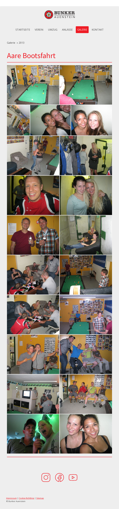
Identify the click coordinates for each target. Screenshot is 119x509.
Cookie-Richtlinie (26, 498)
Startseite (22, 29)
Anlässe (67, 29)
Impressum (11, 498)
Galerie (82, 29)
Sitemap (40, 498)
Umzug (52, 29)
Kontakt (98, 29)
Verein (39, 29)
